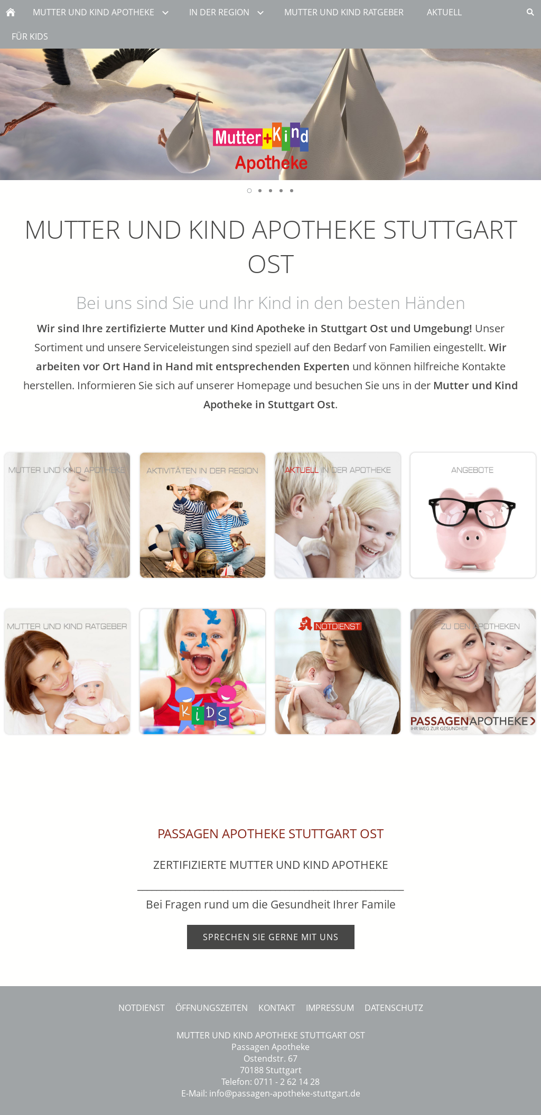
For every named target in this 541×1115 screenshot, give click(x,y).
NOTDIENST (141, 1008)
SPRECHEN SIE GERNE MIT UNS (271, 937)
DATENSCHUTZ (394, 1008)
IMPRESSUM (330, 1008)
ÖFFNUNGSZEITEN (211, 1008)
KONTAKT (276, 1008)
